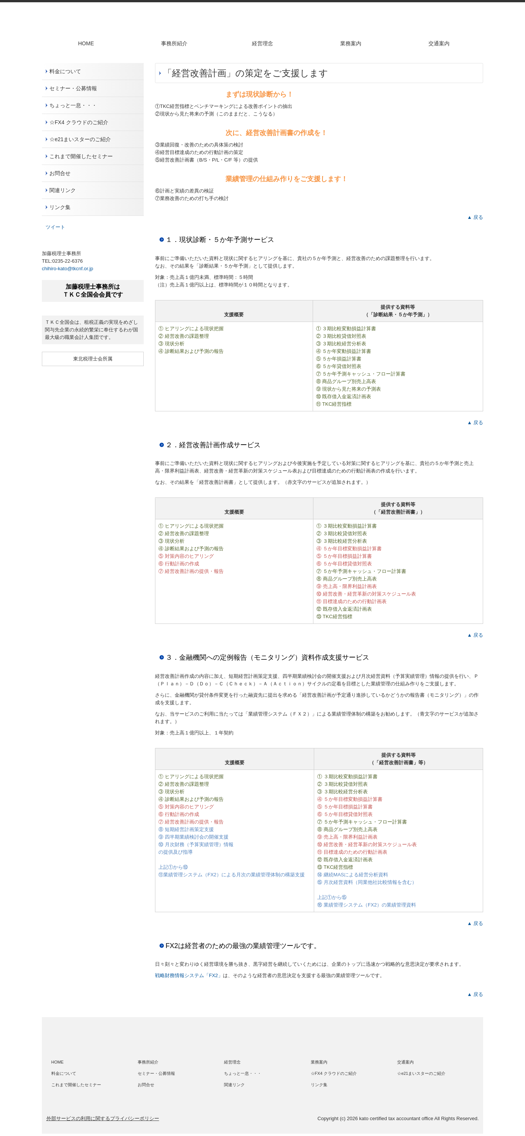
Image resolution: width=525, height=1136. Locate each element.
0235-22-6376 (67, 261)
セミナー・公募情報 (73, 88)
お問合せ (60, 173)
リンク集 (60, 207)
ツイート (55, 227)
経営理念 (262, 43)
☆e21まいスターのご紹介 (80, 139)
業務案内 (350, 43)
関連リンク (62, 190)
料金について (65, 71)
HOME (86, 43)
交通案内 (439, 43)
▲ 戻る (475, 217)
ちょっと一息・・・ (73, 105)
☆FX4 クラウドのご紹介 (78, 122)
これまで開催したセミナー (81, 156)
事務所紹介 (174, 43)
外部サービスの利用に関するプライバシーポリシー (102, 1118)
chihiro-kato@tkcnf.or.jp (67, 268)
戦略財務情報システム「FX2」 (189, 975)
